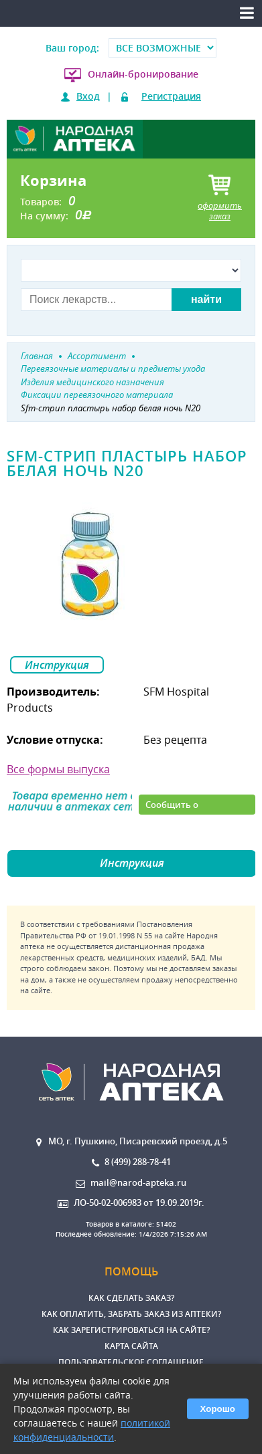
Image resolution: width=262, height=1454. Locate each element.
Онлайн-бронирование (143, 74)
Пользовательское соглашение (131, 1362)
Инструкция (57, 664)
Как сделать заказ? (131, 1298)
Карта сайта (131, 1346)
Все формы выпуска (58, 769)
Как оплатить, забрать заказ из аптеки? (131, 1314)
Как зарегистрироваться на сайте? (131, 1330)
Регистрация (171, 96)
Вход (88, 96)
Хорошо (217, 1409)
